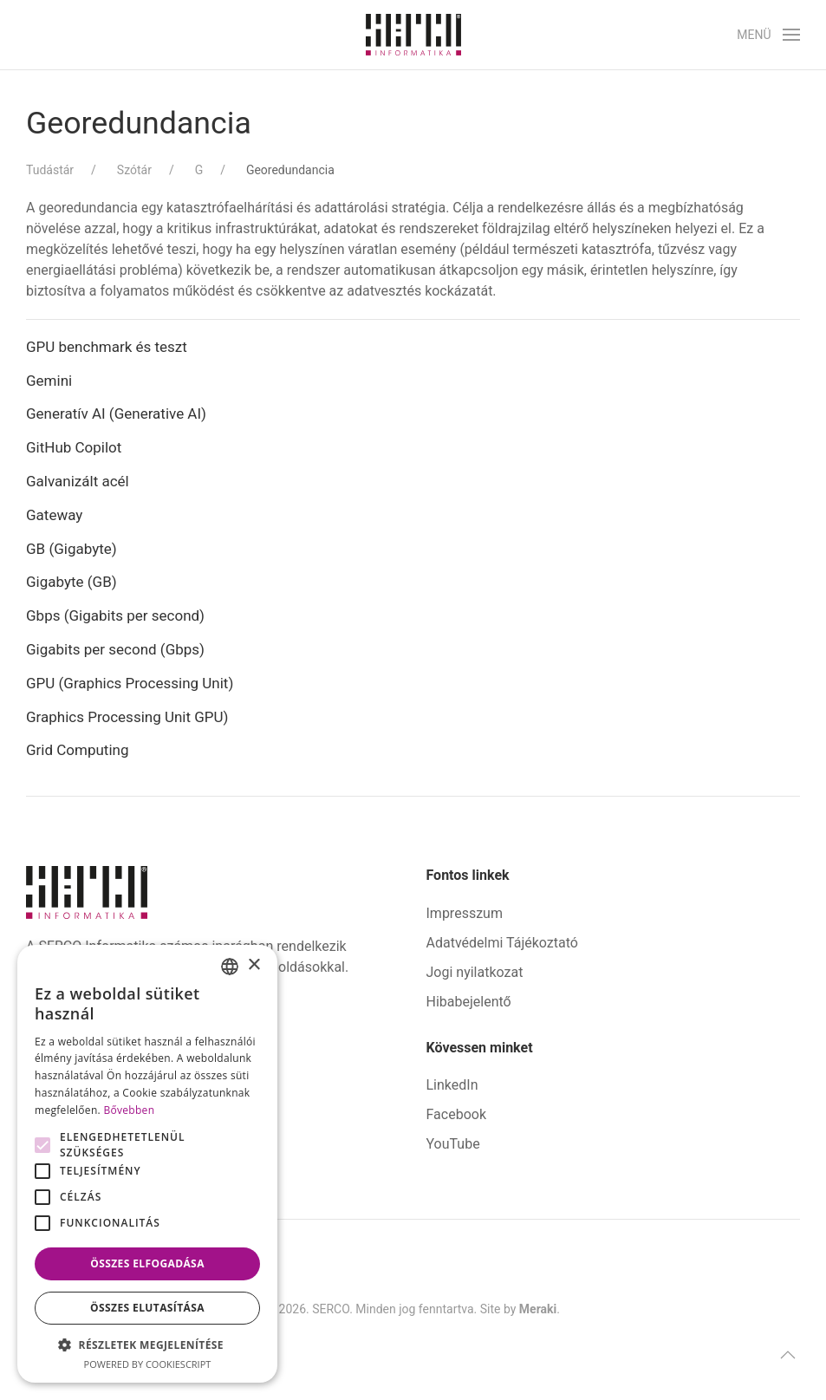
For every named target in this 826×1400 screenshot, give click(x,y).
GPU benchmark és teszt (106, 346)
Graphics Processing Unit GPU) (127, 717)
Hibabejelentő (468, 1001)
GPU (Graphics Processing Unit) (129, 683)
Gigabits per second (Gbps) (115, 649)
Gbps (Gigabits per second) (115, 615)
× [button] (253, 965)
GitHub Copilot (73, 447)
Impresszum (464, 913)
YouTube (453, 1144)
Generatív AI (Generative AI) (116, 413)
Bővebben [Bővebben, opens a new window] (128, 1110)
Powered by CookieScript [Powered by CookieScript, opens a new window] (147, 1364)
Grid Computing (77, 750)
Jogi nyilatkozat (475, 972)
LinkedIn (452, 1085)
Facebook (456, 1114)
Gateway (54, 515)
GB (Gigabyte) (71, 548)
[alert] (147, 1164)
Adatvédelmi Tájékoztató (502, 942)
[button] (768, 34)
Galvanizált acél (77, 481)
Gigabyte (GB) (71, 581)
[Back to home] (413, 34)
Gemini (49, 380)
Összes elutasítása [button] (147, 1307)
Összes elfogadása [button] (147, 1263)
